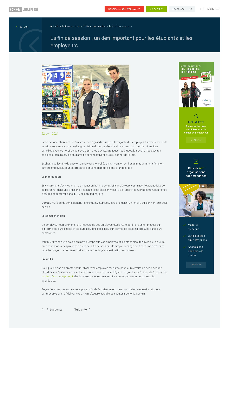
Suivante (82, 312)
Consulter (196, 142)
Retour (22, 27)
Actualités (55, 26)
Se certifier (156, 9)
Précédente (52, 312)
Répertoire (124, 9)
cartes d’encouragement (57, 279)
